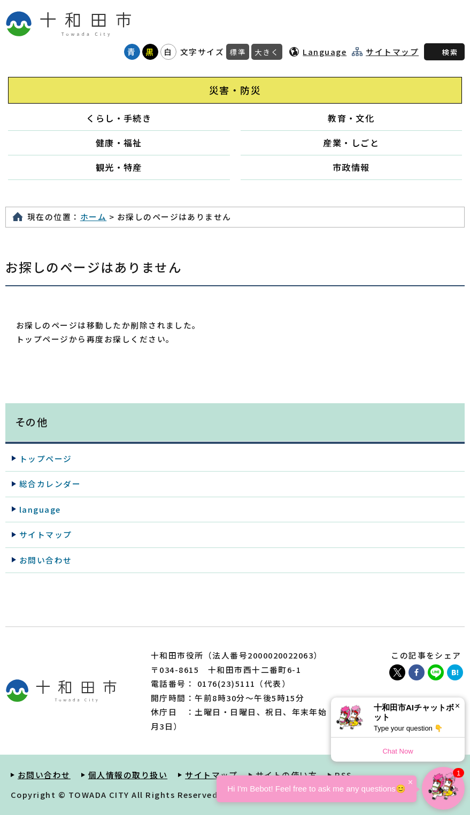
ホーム (93, 216)
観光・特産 (119, 167)
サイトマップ (392, 51)
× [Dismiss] (457, 705)
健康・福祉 (119, 142)
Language (324, 51)
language (40, 509)
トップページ (45, 458)
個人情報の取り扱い (127, 774)
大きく (267, 51)
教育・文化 (351, 118)
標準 (237, 51)
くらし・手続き (118, 118)
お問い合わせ (45, 560)
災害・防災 (235, 90)
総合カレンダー (50, 483)
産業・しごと (351, 142)
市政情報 (351, 167)
